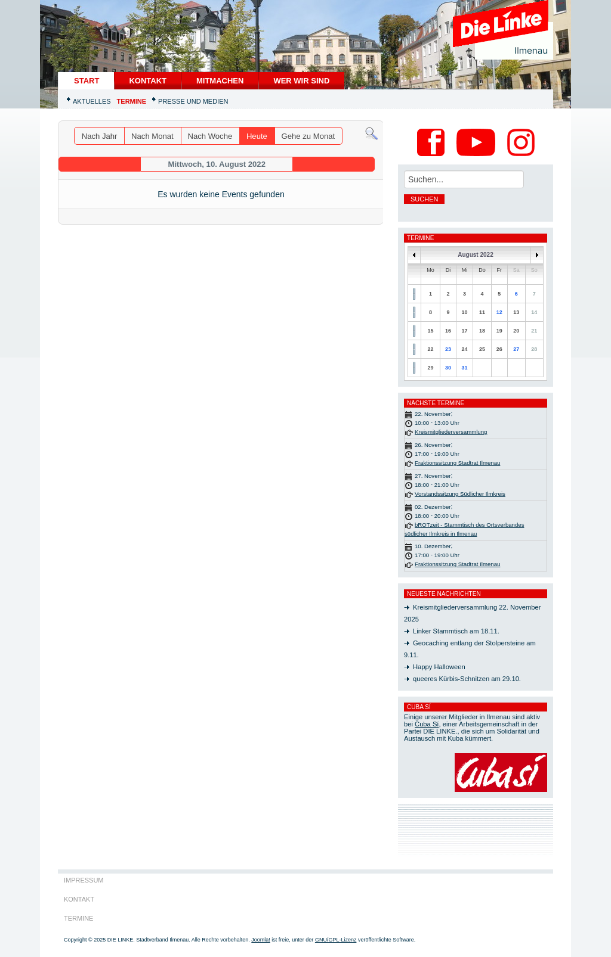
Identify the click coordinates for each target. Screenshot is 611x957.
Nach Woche (209, 136)
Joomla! (260, 940)
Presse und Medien (193, 101)
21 (534, 331)
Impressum (84, 880)
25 (482, 349)
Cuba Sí (427, 724)
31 (464, 368)
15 (431, 331)
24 (464, 349)
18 (482, 331)
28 (534, 349)
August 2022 (475, 254)
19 (499, 331)
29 (431, 368)
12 (499, 312)
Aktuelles (92, 101)
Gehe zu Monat (308, 136)
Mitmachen (219, 80)
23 (448, 349)
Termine (132, 101)
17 (464, 331)
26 (499, 349)
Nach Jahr (100, 136)
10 (464, 312)
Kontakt (147, 80)
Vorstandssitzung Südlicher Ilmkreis (460, 493)
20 (516, 331)
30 (448, 368)
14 (534, 312)
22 (431, 349)
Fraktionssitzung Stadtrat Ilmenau (457, 462)
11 (482, 312)
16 (448, 331)
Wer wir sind (301, 80)
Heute (256, 136)
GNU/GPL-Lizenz (336, 940)
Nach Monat (152, 136)
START (86, 80)
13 (516, 312)
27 (516, 349)
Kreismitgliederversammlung (451, 431)
